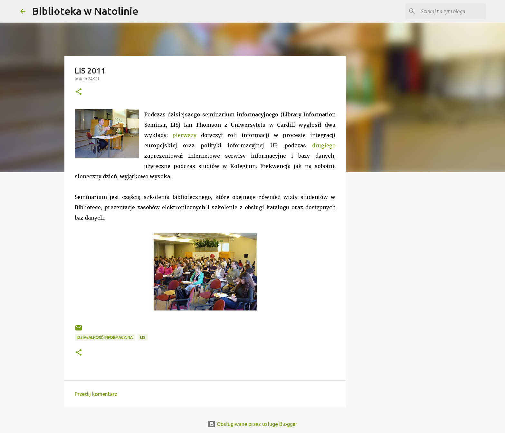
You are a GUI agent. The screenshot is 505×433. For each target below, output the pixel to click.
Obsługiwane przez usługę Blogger (252, 424)
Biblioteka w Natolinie (85, 11)
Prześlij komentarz (96, 394)
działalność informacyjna (105, 337)
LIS (142, 337)
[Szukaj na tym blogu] (452, 11)
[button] (78, 92)
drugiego (324, 145)
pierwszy (184, 135)
